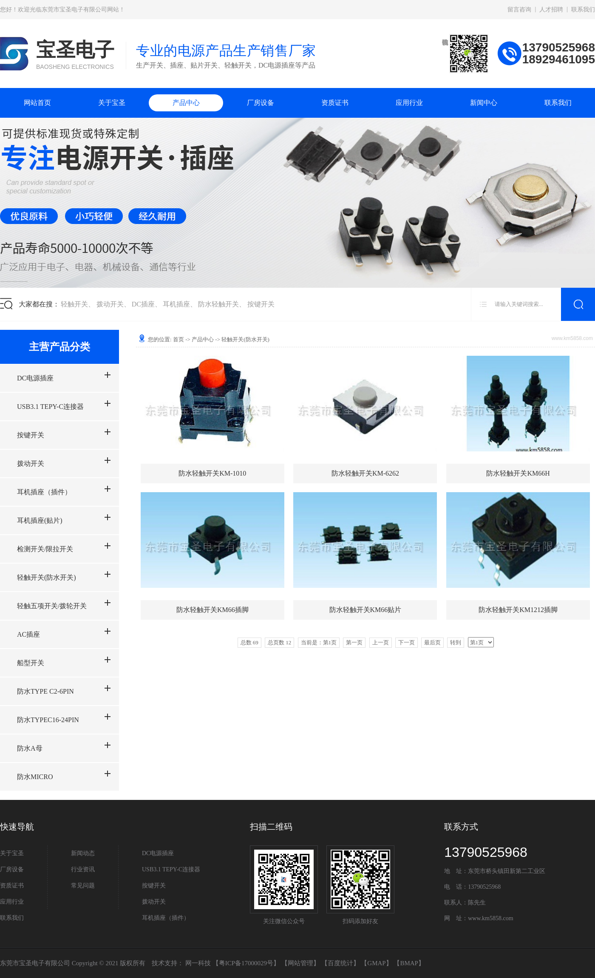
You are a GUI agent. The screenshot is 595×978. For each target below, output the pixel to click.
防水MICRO (35, 776)
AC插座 (28, 634)
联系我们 (583, 9)
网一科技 (198, 963)
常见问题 (83, 885)
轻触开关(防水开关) (46, 577)
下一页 (406, 642)
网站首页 (37, 102)
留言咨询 (519, 9)
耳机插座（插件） (44, 492)
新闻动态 (83, 853)
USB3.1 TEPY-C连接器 (50, 406)
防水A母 (29, 748)
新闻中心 (483, 102)
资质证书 (334, 102)
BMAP (409, 963)
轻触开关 (74, 304)
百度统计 (340, 963)
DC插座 (143, 304)
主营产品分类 (59, 346)
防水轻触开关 (218, 304)
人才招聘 (551, 9)
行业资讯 (83, 869)
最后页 (432, 642)
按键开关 (261, 304)
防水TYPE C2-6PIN (45, 691)
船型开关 (30, 662)
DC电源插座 (35, 378)
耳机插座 (176, 304)
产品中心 (186, 102)
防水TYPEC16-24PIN (48, 719)
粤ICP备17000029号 (246, 963)
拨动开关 (110, 304)
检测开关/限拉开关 (45, 549)
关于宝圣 (111, 102)
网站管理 (300, 963)
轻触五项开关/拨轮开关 (52, 605)
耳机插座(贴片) (39, 520)
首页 (178, 339)
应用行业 (409, 102)
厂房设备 (260, 102)
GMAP (376, 963)
